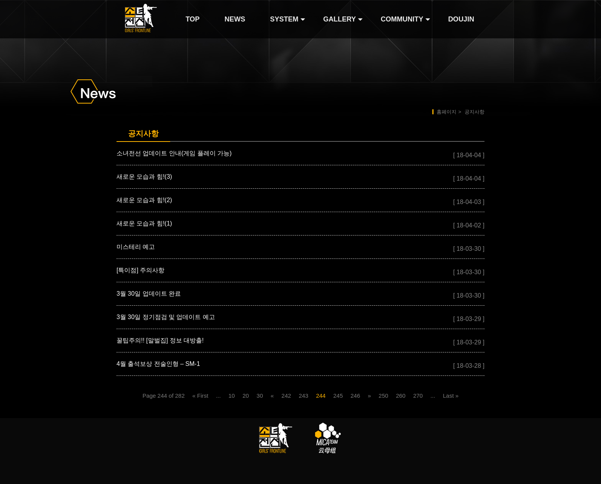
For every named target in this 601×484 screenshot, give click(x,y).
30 (259, 395)
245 (338, 395)
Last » (450, 395)
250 (383, 395)
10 (231, 395)
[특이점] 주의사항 (140, 270)
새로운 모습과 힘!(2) (144, 200)
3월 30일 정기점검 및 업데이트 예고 (166, 317)
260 (401, 395)
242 (286, 395)
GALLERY (339, 19)
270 (418, 395)
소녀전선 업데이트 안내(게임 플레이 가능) (174, 153)
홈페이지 (446, 112)
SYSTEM (284, 19)
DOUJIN (461, 19)
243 (303, 395)
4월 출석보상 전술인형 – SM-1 (158, 364)
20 (246, 395)
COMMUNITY (402, 19)
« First (200, 395)
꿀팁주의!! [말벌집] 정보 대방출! (160, 340)
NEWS (235, 19)
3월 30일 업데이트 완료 (149, 293)
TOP (193, 19)
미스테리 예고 (136, 247)
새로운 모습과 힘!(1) (144, 223)
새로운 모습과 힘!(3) (144, 176)
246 (355, 395)
